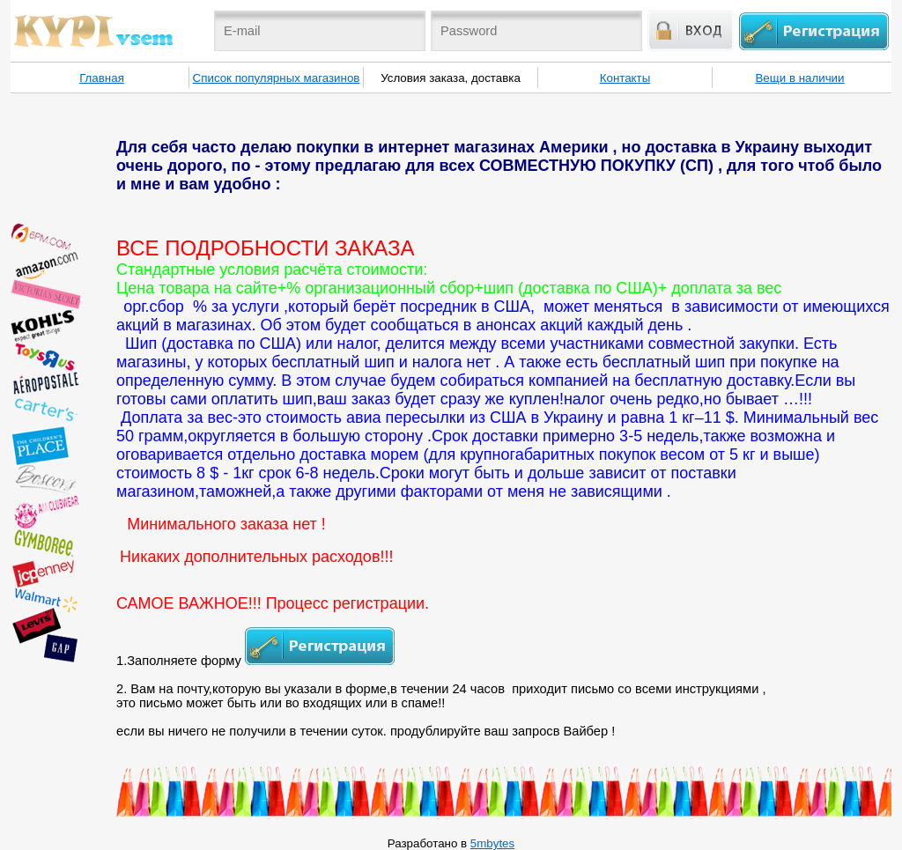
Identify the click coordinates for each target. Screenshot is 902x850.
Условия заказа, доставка (451, 78)
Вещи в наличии (799, 78)
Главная (101, 78)
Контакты (625, 78)
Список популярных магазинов (276, 78)
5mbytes (492, 843)
